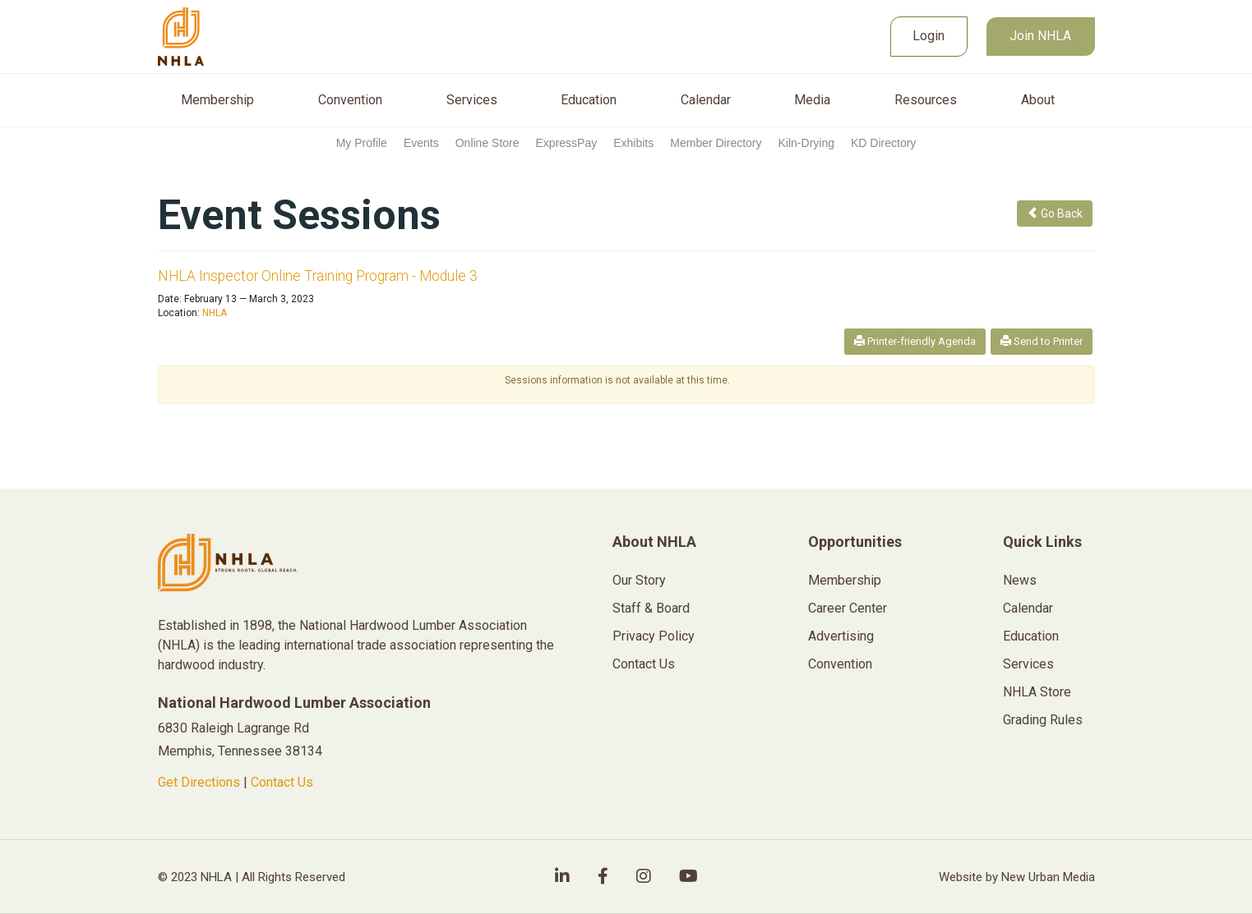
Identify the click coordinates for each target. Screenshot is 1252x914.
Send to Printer (1041, 341)
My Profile (361, 142)
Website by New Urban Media (1017, 877)
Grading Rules (1043, 720)
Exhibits (633, 142)
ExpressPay (567, 142)
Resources (925, 100)
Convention (350, 100)
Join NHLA (1040, 36)
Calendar (706, 100)
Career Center (847, 608)
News (1020, 580)
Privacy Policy (653, 636)
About (1038, 100)
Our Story (639, 580)
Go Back (1055, 213)
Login (928, 36)
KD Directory (883, 142)
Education (589, 100)
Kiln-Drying (806, 142)
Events (421, 142)
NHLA (214, 313)
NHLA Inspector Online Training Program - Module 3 (318, 276)
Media (812, 100)
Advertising (841, 636)
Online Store (487, 142)
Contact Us (282, 782)
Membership (217, 100)
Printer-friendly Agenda (915, 341)
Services (471, 100)
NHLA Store (1037, 692)
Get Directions (199, 782)
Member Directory (715, 142)
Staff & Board (651, 608)
